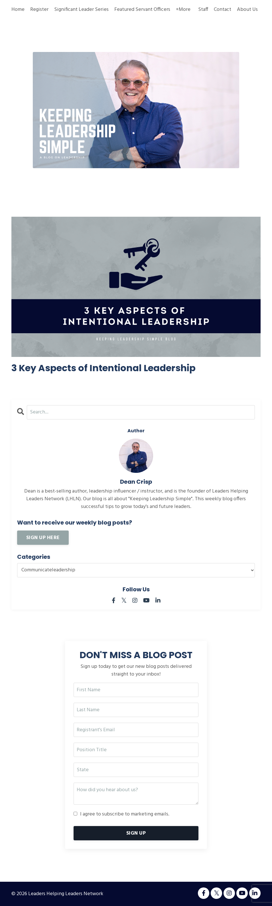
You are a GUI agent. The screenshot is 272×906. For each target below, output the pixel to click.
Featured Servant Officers (142, 9)
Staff (203, 9)
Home (18, 9)
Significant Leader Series (81, 9)
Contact (222, 9)
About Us (247, 9)
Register (39, 9)
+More (183, 9)
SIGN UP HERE (43, 538)
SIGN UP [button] (136, 833)
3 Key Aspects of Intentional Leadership (103, 368)
